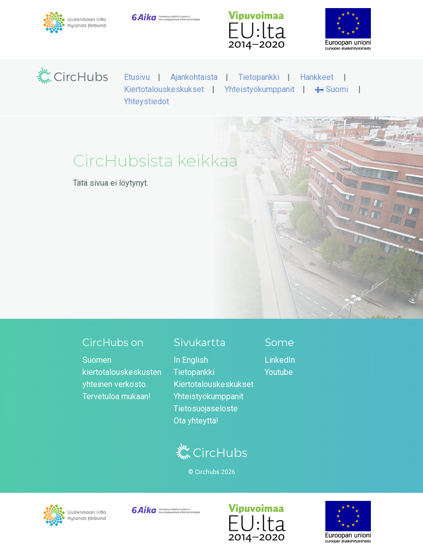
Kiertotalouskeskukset (164, 89)
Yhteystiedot (146, 101)
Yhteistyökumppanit (259, 89)
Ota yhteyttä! (196, 421)
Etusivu (137, 77)
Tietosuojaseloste (206, 408)
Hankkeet (316, 77)
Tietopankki (258, 77)
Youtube (279, 372)
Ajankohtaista (194, 77)
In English (191, 360)
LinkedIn (280, 360)
